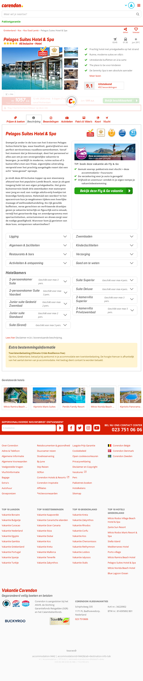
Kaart (98, 121)
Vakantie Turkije (10, 562)
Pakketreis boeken (82, 482)
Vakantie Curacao (11, 525)
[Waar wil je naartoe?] (71, 14)
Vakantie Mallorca (46, 552)
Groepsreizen (9, 493)
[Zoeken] (137, 14)
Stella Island (114, 541)
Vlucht (106, 121)
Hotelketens (78, 488)
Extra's (5, 482)
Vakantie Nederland (12, 530)
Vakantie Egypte (10, 536)
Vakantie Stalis (80, 562)
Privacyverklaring (81, 461)
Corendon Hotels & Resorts (51, 477)
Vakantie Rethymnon (83, 546)
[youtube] (96, 428)
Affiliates (41, 488)
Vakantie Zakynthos (47, 562)
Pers (74, 477)
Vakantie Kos (44, 541)
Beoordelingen (51, 121)
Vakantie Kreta (44, 546)
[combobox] (71, 14)
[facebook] (71, 428)
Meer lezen (95, 75)
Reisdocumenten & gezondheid (53, 445)
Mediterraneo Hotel (118, 546)
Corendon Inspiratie (47, 482)
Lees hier (10, 337)
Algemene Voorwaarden (14, 461)
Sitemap (76, 493)
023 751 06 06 (127, 429)
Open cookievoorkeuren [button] (85, 456)
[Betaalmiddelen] (15, 620)
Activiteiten (67, 121)
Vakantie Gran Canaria (48, 525)
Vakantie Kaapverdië (48, 514)
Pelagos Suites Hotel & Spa (122, 562)
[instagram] (88, 428)
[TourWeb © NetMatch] (71, 651)
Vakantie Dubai (45, 536)
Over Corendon (10, 445)
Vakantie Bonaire (11, 514)
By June (41, 461)
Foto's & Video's (83, 121)
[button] (103, 190)
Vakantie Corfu (80, 530)
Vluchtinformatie (10, 472)
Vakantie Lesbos (81, 552)
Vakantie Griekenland (13, 546)
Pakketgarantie (11, 21)
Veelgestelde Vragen (12, 466)
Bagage (5, 477)
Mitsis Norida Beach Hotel (121, 568)
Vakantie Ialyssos (81, 557)
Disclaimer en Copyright (84, 466)
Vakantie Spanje (10, 557)
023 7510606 (81, 619)
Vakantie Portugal (11, 552)
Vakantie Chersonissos (84, 541)
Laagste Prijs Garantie (83, 445)
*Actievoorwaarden (47, 493)
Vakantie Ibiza (44, 530)
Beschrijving (34, 121)
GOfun (40, 472)
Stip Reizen (43, 466)
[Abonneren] (60, 428)
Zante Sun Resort (117, 527)
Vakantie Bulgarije (11, 520)
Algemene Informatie (13, 456)
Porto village (114, 552)
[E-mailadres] (29, 428)
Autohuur (7, 488)
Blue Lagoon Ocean (118, 573)
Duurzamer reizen (46, 450)
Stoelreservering (45, 456)
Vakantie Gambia (11, 541)
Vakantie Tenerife (46, 557)
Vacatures (77, 472)
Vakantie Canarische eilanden (52, 520)
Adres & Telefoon (11, 450)
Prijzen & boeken (16, 121)
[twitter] (79, 428)
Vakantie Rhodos (81, 525)
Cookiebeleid (79, 450)
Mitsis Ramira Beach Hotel (121, 557)
